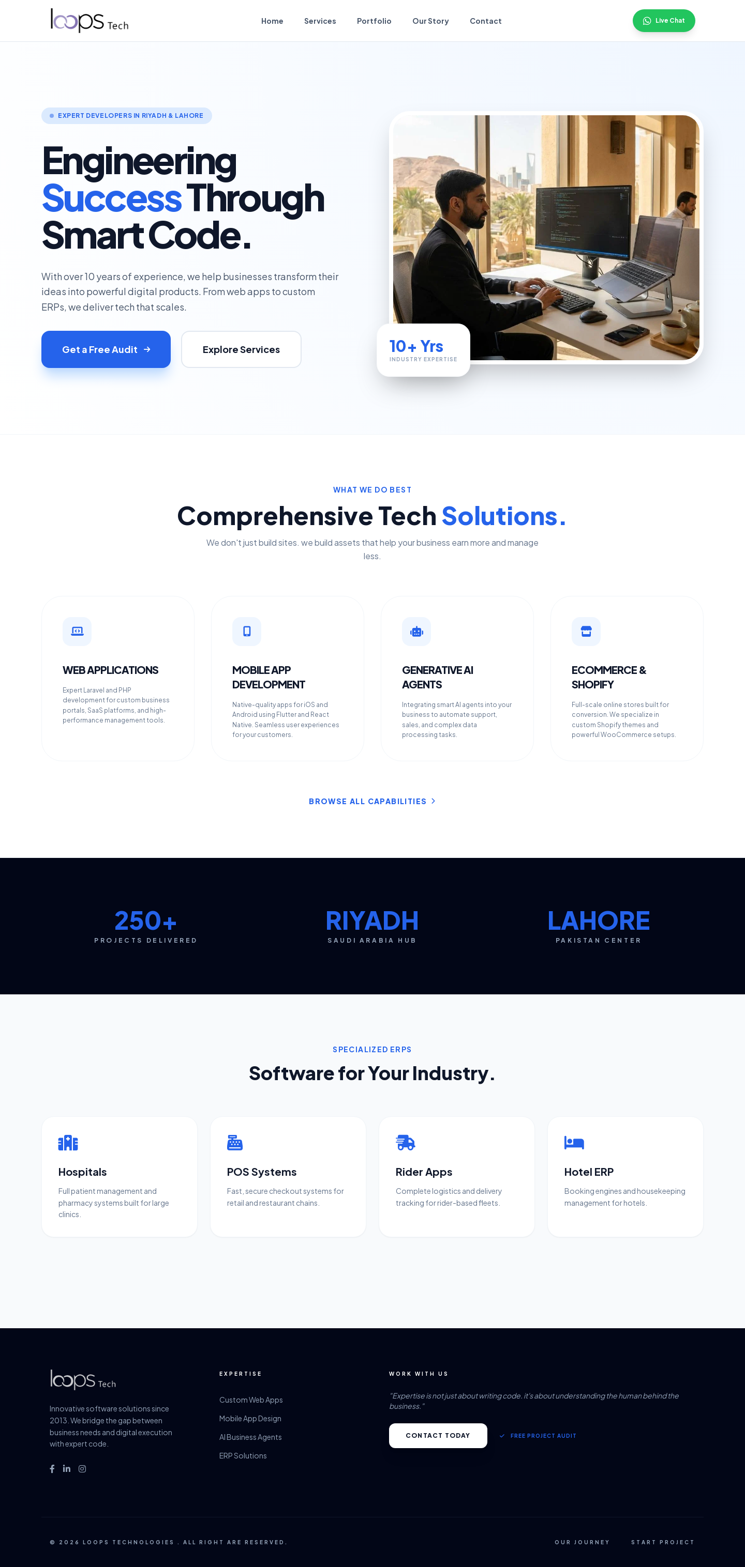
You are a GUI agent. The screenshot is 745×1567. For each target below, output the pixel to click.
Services (320, 20)
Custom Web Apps (251, 1399)
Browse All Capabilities (372, 801)
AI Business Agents (250, 1436)
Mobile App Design (250, 1418)
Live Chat (664, 20)
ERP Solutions (243, 1455)
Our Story (430, 20)
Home (272, 20)
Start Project (663, 1542)
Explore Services (241, 349)
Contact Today (438, 1435)
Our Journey (582, 1542)
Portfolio (374, 20)
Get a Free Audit (106, 349)
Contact (486, 20)
